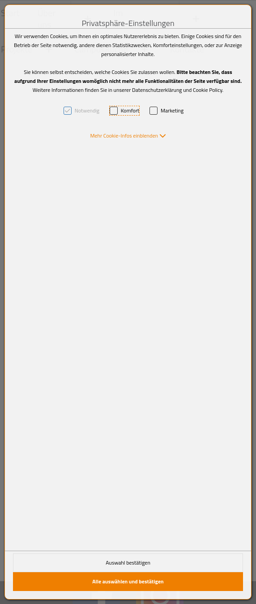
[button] (127, 135)
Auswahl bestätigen (128, 562)
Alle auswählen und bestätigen (128, 581)
